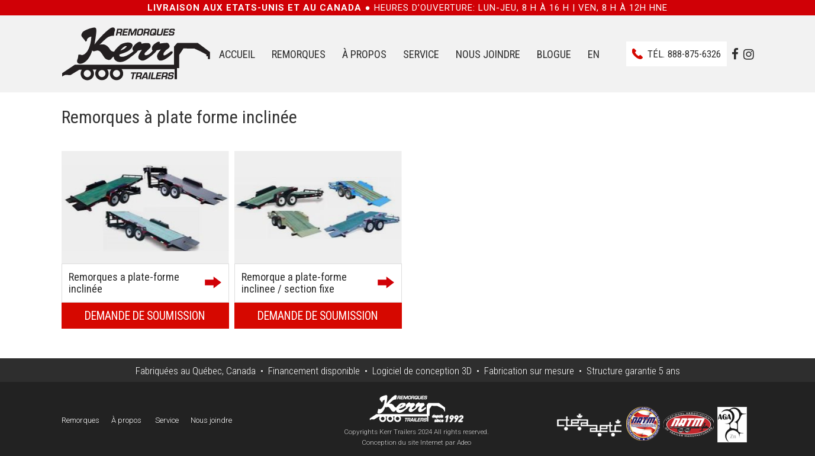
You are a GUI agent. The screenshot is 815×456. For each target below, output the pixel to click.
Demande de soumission (145, 316)
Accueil (237, 54)
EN (594, 54)
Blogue (554, 54)
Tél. (684, 54)
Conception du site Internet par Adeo (416, 442)
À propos (364, 54)
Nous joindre (488, 54)
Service (421, 54)
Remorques (299, 54)
